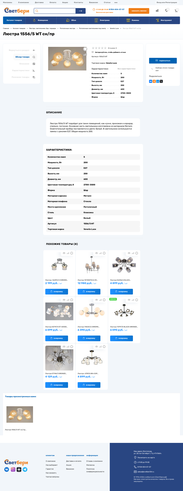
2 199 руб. (59, 284)
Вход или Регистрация (167, 2)
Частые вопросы (52, 477)
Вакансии (93, 2)
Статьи (107, 2)
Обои (71, 20)
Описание (27, 64)
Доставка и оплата (73, 461)
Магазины (7, 2)
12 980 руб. (92, 284)
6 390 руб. (92, 331)
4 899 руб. (124, 284)
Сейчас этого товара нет (165, 69)
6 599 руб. (59, 331)
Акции (65, 2)
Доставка (39, 2)
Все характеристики (126, 69)
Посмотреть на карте (146, 458)
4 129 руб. (59, 377)
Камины (132, 20)
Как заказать (51, 473)
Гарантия (49, 469)
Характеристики (23, 70)
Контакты (78, 2)
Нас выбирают (51, 465)
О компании (23, 2)
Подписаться (163, 60)
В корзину (57, 291)
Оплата (53, 2)
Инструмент (163, 20)
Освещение (40, 20)
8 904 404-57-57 (116, 9)
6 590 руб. (124, 331)
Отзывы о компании (94, 461)
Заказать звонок (139, 11)
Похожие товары (23, 77)
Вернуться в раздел (22, 50)
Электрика (102, 20)
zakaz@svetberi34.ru (145, 472)
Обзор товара (25, 57)
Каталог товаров (14, 20)
